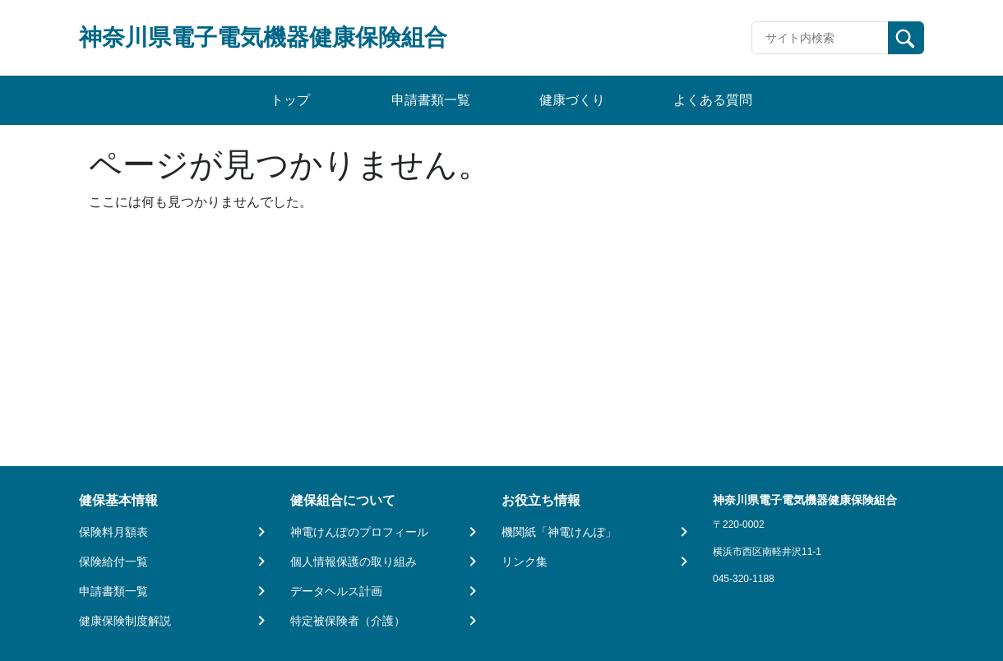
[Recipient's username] (820, 37)
